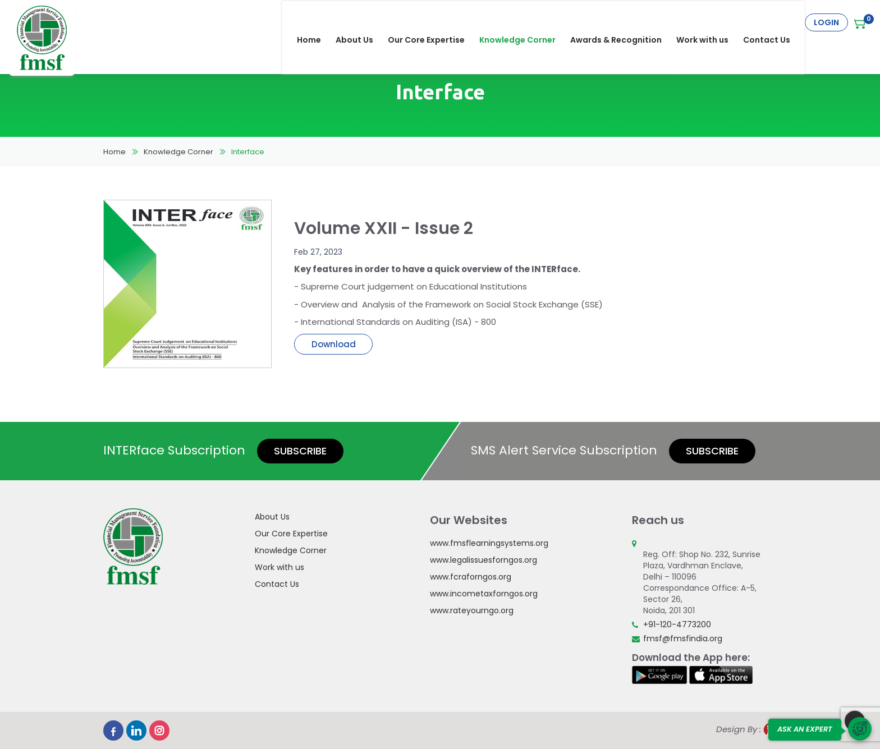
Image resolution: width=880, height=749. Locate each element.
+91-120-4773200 (677, 624)
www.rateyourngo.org (472, 610)
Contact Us (773, 22)
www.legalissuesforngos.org (483, 560)
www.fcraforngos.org (470, 576)
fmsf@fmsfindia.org (682, 638)
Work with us (710, 22)
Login (826, 22)
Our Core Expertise (433, 22)
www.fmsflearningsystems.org (489, 543)
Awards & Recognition (623, 22)
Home (316, 22)
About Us (362, 22)
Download (333, 344)
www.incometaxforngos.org (484, 593)
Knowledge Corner (525, 22)
